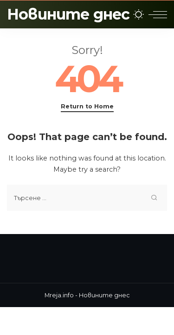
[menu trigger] (157, 14)
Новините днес (68, 14)
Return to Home (87, 106)
